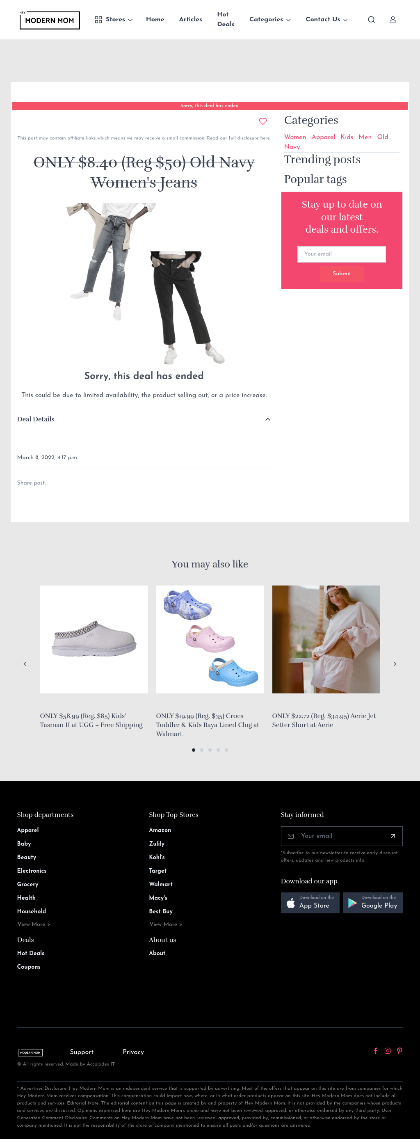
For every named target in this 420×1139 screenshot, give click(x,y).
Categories (266, 19)
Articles (191, 19)
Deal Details (36, 419)
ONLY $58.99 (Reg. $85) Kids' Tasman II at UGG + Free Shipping (91, 720)
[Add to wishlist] (263, 121)
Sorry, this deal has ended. (210, 105)
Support (82, 1052)
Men (365, 137)
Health (26, 898)
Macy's (158, 898)
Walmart (161, 885)
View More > (34, 925)
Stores (109, 20)
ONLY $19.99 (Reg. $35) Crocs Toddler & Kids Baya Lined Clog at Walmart (207, 725)
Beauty (27, 858)
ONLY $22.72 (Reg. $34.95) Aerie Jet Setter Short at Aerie (324, 720)
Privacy (133, 1052)
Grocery (28, 885)
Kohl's (157, 858)
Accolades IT (101, 1064)
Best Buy (161, 912)
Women (295, 137)
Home (155, 19)
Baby (24, 844)
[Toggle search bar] (371, 20)
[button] (193, 750)
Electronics (32, 871)
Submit (342, 274)
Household (31, 912)
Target (158, 871)
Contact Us (323, 19)
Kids (346, 137)
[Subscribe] (393, 836)
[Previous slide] (25, 664)
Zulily (156, 844)
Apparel (324, 137)
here (264, 138)
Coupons (29, 967)
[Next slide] (394, 664)
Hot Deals (226, 19)
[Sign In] (393, 20)
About (157, 954)
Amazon (160, 831)
